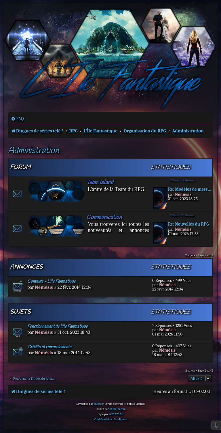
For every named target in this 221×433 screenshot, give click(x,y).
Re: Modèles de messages (189, 189)
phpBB (98, 404)
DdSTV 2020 (116, 414)
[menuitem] (17, 119)
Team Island (99, 182)
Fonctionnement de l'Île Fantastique (57, 326)
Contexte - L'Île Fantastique (51, 281)
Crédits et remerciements (49, 347)
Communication (104, 217)
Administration (33, 151)
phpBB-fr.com (117, 409)
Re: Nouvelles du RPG (188, 224)
